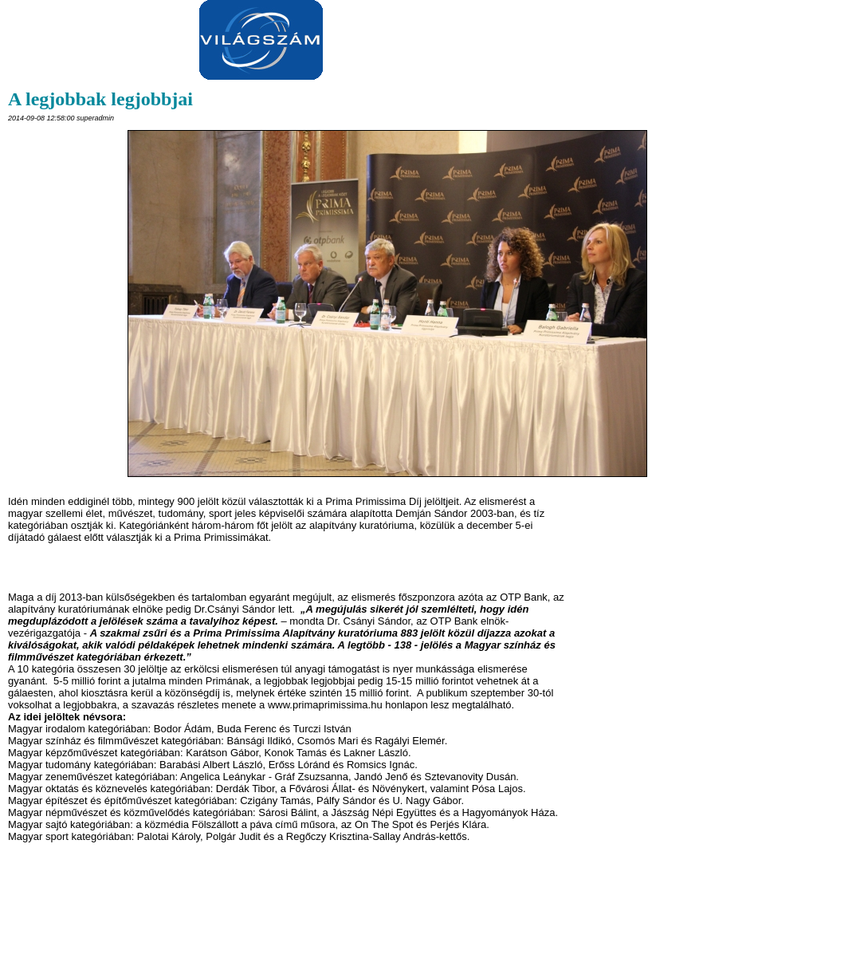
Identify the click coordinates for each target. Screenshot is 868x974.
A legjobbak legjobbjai (100, 99)
